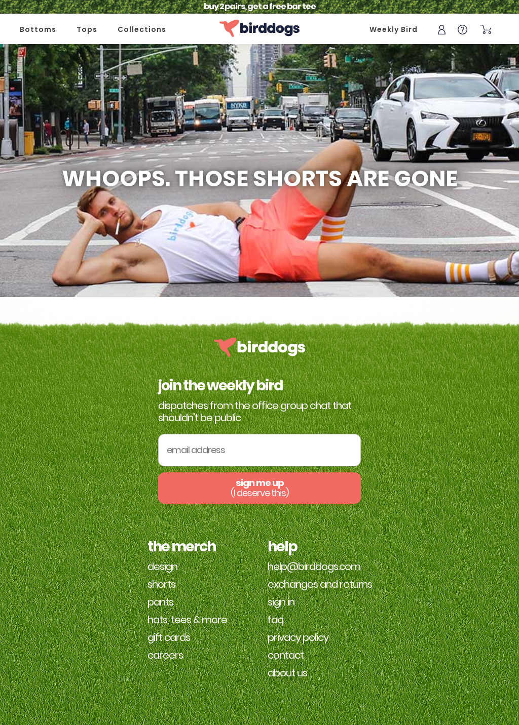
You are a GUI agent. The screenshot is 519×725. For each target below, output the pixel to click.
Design (162, 566)
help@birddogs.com (314, 566)
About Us (287, 673)
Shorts (161, 584)
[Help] (462, 28)
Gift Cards (168, 637)
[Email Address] (259, 450)
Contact (286, 655)
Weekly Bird (393, 29)
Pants (160, 602)
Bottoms (38, 29)
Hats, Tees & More (187, 620)
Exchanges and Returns (320, 584)
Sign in (281, 602)
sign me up (259, 487)
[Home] (259, 28)
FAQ (275, 620)
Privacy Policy (298, 637)
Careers (165, 655)
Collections (142, 29)
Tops (87, 29)
